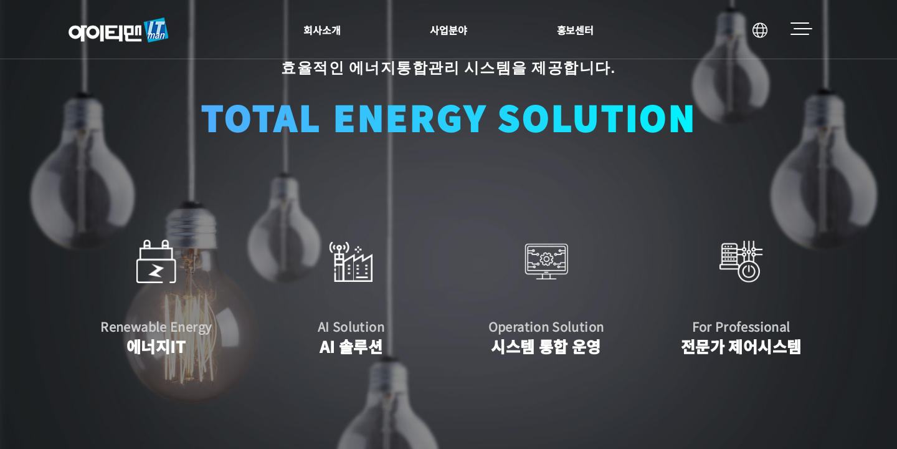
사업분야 (448, 29)
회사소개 (322, 29)
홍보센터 (575, 29)
